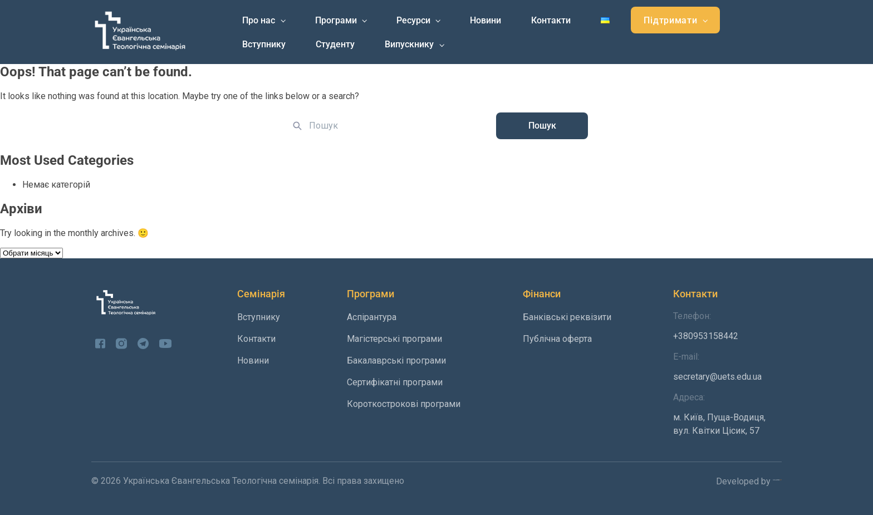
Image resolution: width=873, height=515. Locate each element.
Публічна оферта (557, 338)
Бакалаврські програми (396, 360)
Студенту (335, 44)
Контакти (551, 20)
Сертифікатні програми (395, 382)
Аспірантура (371, 317)
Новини (485, 20)
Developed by (749, 481)
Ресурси (413, 20)
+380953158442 (727, 326)
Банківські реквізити (567, 317)
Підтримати (670, 20)
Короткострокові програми (403, 404)
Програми (336, 20)
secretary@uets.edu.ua (727, 366)
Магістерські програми (394, 338)
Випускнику (409, 44)
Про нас (258, 20)
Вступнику (264, 44)
